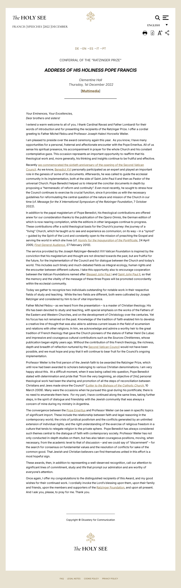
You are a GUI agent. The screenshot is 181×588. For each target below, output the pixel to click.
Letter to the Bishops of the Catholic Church (115, 385)
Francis (19, 27)
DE (77, 48)
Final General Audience (49, 245)
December (59, 27)
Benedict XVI (63, 169)
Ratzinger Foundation (110, 487)
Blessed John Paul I (99, 274)
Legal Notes (73, 578)
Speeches (35, 27)
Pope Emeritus (76, 410)
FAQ (62, 578)
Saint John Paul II (129, 274)
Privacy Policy (110, 578)
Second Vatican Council (104, 347)
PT (104, 48)
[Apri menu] (165, 18)
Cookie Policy (91, 578)
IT (98, 48)
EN (84, 48)
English (155, 26)
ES (91, 48)
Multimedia (90, 91)
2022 (47, 27)
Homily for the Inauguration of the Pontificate (108, 240)
